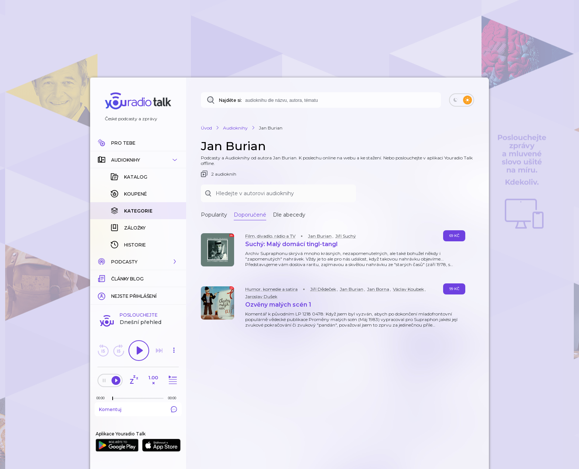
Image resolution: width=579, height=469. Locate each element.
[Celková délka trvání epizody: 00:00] (174, 398)
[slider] (112, 398)
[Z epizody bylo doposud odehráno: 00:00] (102, 398)
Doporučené (250, 214)
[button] (138, 159)
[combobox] (321, 100)
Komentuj (138, 409)
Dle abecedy (289, 214)
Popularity (214, 214)
